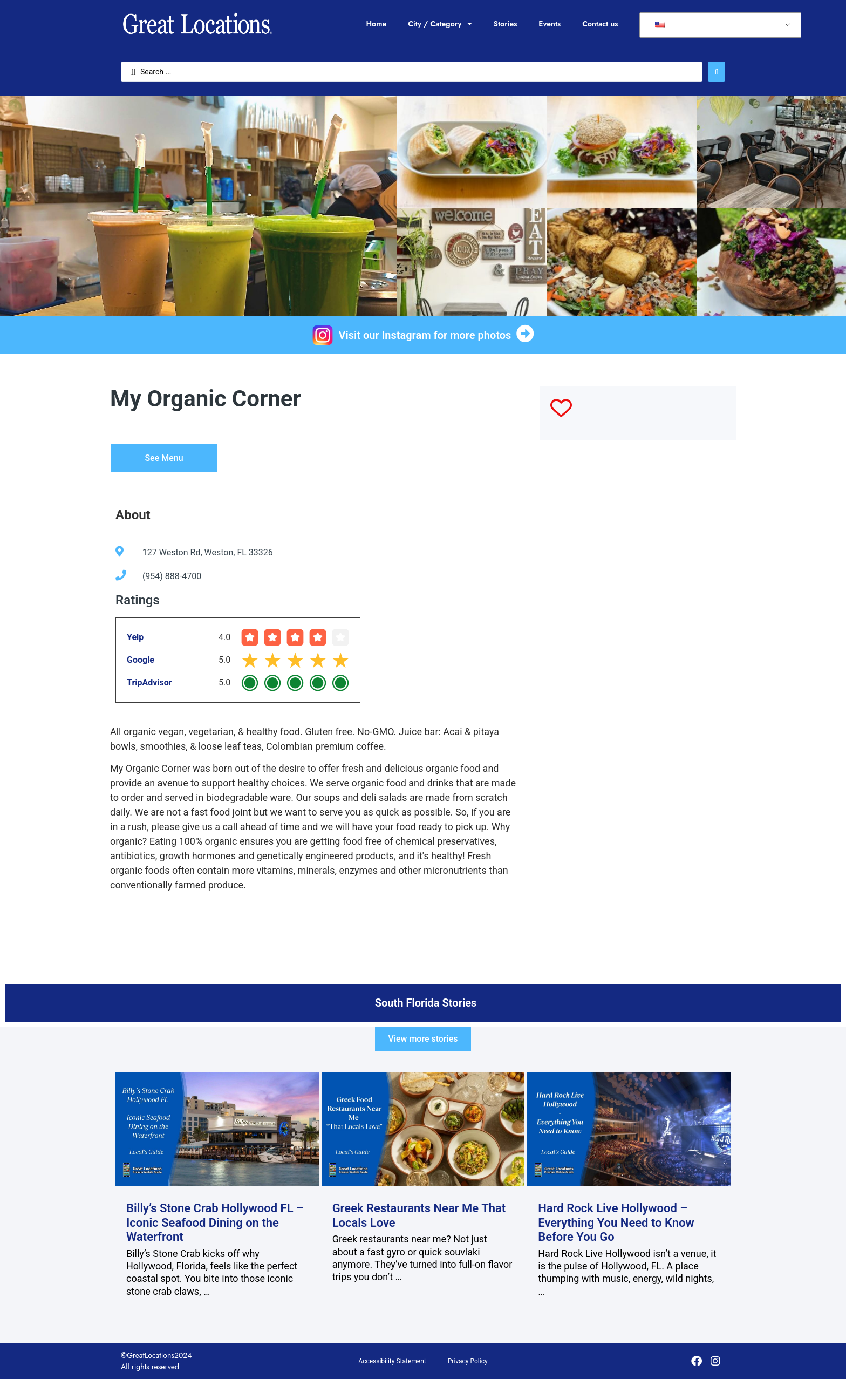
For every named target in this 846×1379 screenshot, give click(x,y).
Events (549, 23)
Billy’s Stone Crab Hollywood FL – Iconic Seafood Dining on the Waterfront (215, 1222)
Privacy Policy (468, 1361)
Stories (505, 23)
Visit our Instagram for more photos (425, 335)
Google (140, 660)
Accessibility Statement (392, 1361)
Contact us (600, 23)
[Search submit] (716, 72)
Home (376, 23)
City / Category (440, 24)
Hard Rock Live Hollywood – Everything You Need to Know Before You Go (616, 1222)
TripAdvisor (149, 682)
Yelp (135, 637)
